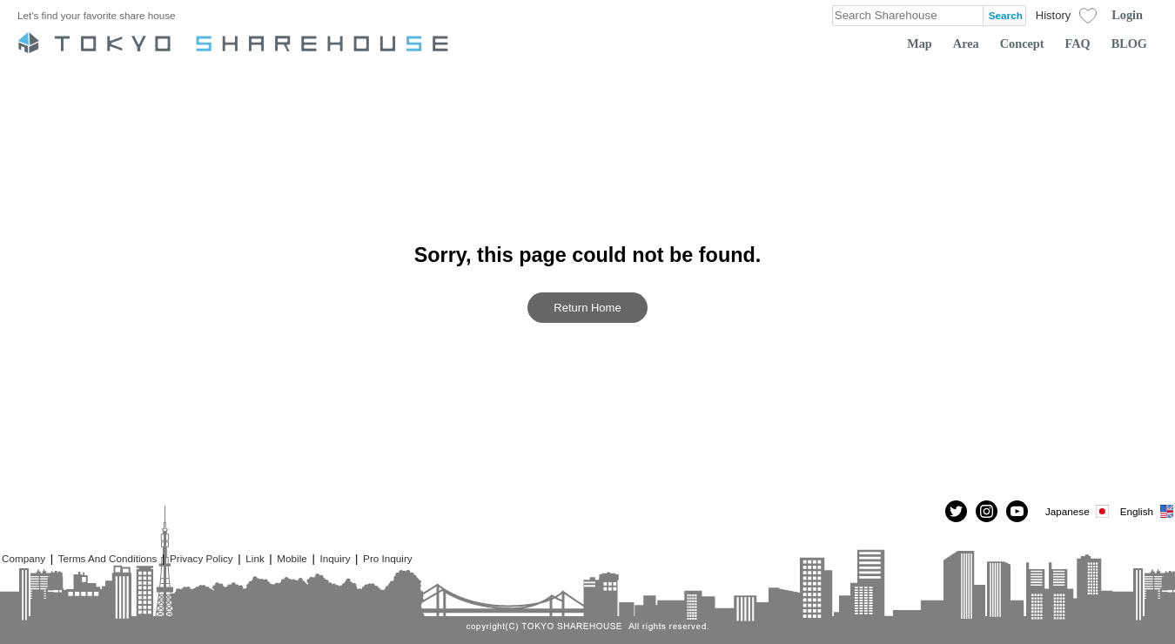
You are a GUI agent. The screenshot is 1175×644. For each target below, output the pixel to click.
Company (23, 558)
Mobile (291, 558)
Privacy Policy (201, 558)
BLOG (1129, 43)
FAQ (1078, 43)
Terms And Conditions (108, 558)
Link (254, 558)
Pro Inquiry (388, 558)
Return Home (587, 307)
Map (919, 43)
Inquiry (334, 558)
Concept (1022, 43)
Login (1127, 15)
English (1147, 511)
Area (966, 43)
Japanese (1078, 511)
